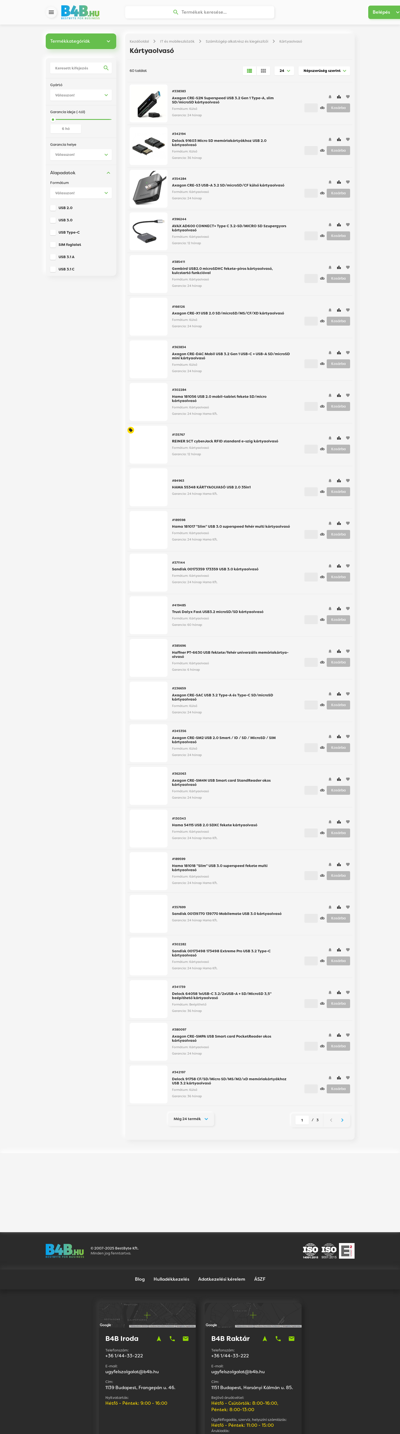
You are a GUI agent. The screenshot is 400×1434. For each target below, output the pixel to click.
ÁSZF (259, 1231)
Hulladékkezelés (171, 1231)
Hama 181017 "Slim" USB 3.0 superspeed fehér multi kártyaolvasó (231, 528)
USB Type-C (69, 234)
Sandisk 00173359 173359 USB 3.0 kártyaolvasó (215, 571)
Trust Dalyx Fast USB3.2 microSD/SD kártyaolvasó (217, 614)
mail (185, 1290)
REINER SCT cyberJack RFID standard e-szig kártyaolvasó (225, 443)
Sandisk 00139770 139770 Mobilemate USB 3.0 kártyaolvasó (227, 916)
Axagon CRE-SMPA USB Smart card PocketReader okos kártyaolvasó (221, 1040)
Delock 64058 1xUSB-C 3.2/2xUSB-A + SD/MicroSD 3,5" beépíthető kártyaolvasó (221, 998)
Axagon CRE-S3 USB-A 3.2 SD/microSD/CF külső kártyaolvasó (228, 187)
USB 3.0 (65, 222)
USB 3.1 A (66, 259)
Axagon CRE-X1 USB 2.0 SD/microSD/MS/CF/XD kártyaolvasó (228, 315)
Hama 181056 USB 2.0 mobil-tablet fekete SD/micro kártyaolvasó (219, 401)
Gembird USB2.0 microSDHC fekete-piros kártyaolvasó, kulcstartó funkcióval (222, 273)
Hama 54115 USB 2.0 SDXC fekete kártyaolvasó (214, 827)
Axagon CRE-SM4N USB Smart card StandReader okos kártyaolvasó (221, 784)
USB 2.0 (65, 210)
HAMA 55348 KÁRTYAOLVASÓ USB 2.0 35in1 (211, 489)
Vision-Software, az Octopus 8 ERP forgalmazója (217, 1423)
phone (172, 1290)
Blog (140, 1231)
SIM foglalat (70, 246)
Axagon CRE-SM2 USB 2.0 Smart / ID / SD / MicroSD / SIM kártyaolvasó (224, 742)
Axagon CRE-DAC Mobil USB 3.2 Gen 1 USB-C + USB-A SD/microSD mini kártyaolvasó (231, 358)
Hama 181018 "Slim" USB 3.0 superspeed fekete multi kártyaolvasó (220, 870)
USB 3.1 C (66, 271)
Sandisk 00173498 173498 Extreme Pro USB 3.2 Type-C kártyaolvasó (221, 955)
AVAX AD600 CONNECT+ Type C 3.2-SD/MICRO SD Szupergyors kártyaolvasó (229, 230)
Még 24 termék (187, 1121)
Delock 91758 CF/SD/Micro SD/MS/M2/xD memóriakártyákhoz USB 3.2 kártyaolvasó (229, 1083)
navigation (159, 1290)
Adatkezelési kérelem (221, 1231)
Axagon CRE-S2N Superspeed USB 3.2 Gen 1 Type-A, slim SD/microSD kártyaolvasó (223, 102)
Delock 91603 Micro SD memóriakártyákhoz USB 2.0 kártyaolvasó (219, 145)
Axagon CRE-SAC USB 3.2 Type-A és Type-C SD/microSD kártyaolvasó (222, 699)
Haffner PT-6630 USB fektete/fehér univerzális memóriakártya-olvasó (230, 657)
